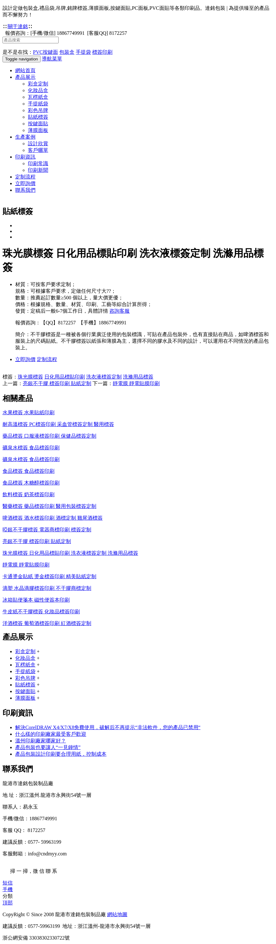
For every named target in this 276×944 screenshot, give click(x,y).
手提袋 (83, 52)
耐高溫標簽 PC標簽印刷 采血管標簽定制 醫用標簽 (58, 424)
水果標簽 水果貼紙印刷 (29, 412)
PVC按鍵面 (45, 52)
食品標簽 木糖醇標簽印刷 (31, 482)
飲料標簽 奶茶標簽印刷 (29, 494)
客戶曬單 (38, 150)
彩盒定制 (38, 83)
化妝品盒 (38, 90)
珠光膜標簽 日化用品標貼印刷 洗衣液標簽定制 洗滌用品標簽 (70, 553)
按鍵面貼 (38, 123)
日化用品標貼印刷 (64, 376)
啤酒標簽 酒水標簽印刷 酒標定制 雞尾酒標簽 (53, 518)
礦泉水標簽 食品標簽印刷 (31, 447)
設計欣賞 (38, 143)
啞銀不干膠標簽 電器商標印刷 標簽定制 (47, 529)
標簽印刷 (102, 52)
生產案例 (25, 137)
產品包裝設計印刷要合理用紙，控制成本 (60, 754)
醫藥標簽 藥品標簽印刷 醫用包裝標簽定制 (49, 506)
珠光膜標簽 (30, 376)
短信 (8, 882)
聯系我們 (25, 190)
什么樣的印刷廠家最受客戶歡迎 (50, 734)
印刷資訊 (25, 156)
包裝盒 (66, 52)
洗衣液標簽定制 (104, 376)
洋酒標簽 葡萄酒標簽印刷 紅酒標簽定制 (47, 623)
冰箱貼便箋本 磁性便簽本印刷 (36, 600)
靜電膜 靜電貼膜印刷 (136, 383)
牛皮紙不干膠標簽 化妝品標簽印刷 (41, 611)
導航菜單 (52, 58)
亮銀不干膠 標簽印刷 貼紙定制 (57, 383)
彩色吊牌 (38, 110)
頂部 (8, 902)
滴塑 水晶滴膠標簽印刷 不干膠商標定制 (47, 588)
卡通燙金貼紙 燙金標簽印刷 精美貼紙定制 (49, 576)
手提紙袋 (38, 103)
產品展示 (25, 77)
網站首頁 (25, 70)
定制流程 (25, 176)
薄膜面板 (38, 130)
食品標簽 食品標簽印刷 (29, 471)
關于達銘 (18, 26)
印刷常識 (38, 163)
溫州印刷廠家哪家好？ (40, 740)
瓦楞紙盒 (38, 97)
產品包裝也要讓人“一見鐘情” (47, 747)
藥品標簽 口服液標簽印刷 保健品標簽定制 (49, 436)
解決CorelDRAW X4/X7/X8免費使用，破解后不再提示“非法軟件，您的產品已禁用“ (108, 727)
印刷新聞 (38, 170)
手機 (8, 889)
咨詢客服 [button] (119, 311)
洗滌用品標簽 (138, 376)
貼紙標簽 (38, 117)
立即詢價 (25, 183)
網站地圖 (117, 914)
